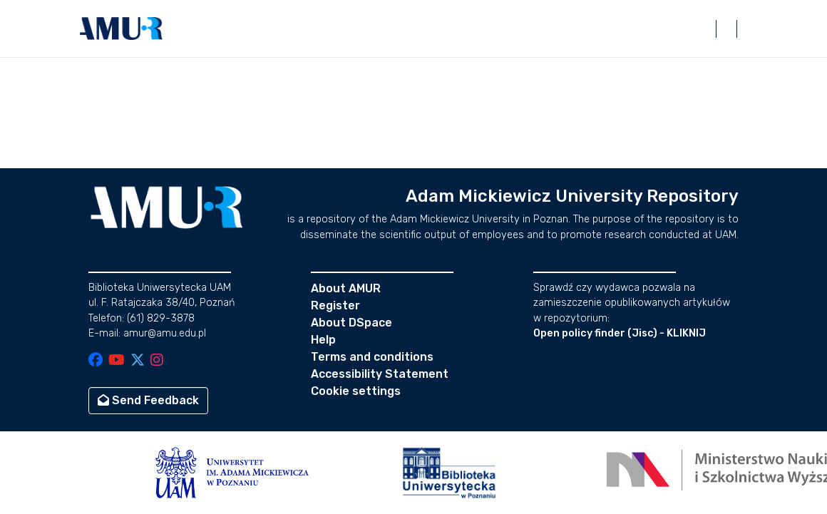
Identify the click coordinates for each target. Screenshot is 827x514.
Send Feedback (148, 400)
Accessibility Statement (379, 374)
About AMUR (346, 288)
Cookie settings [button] (356, 391)
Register (335, 305)
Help (323, 339)
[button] (121, 28)
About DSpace (351, 322)
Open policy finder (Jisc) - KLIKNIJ (619, 333)
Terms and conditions (372, 357)
